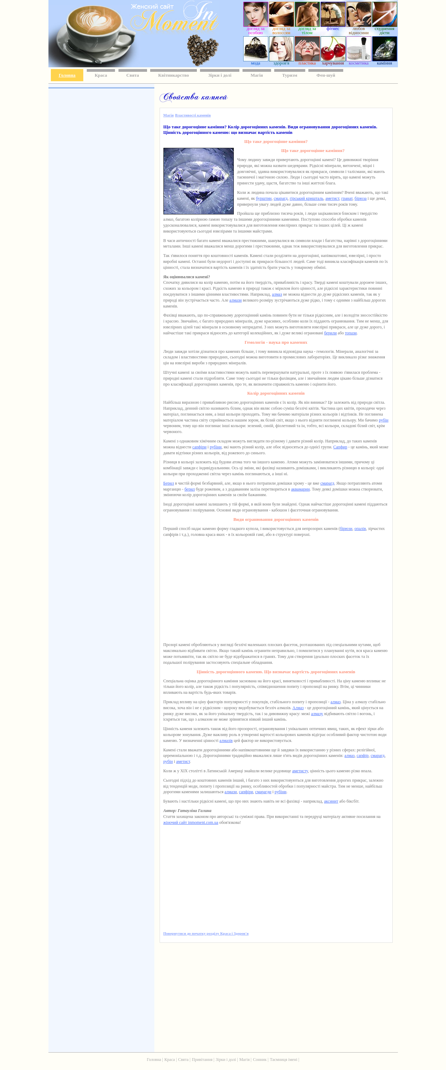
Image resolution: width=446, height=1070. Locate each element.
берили (330, 333)
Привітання (202, 1059)
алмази (235, 300)
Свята (132, 75)
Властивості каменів (192, 115)
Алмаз (297, 707)
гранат (347, 198)
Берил (168, 483)
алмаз (277, 294)
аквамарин (300, 489)
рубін (384, 420)
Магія (257, 75)
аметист (332, 198)
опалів (360, 528)
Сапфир (340, 447)
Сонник (260, 1059)
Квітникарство (173, 75)
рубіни (216, 447)
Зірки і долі (219, 75)
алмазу (317, 713)
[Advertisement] (100, 191)
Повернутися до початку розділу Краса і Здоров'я (206, 933)
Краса (101, 75)
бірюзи (346, 528)
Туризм (289, 75)
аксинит (331, 801)
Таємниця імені (283, 1059)
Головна (67, 75)
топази (351, 333)
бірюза (361, 198)
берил (189, 489)
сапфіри (199, 447)
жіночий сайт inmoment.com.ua (190, 822)
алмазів (226, 740)
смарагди (263, 791)
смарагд (280, 198)
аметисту (300, 770)
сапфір (363, 755)
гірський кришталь (306, 198)
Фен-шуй (325, 75)
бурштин (264, 198)
